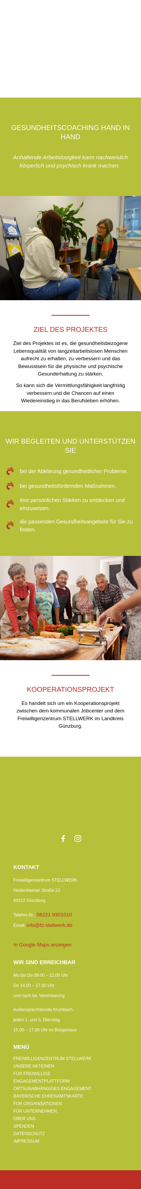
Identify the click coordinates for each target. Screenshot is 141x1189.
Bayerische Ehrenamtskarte (48, 1096)
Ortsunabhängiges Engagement (52, 1088)
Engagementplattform (41, 1081)
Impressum (26, 1141)
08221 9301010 (54, 914)
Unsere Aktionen (33, 1066)
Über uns (24, 1118)
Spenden (23, 1126)
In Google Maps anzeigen (42, 945)
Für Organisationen (37, 1103)
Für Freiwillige (32, 1073)
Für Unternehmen (35, 1111)
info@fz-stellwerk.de (49, 925)
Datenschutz (29, 1133)
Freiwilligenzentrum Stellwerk (52, 1058)
